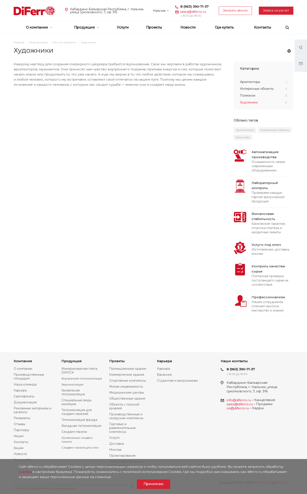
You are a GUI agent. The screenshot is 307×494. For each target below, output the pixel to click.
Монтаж (115, 450)
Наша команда (25, 384)
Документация (25, 402)
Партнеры (21, 430)
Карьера (20, 390)
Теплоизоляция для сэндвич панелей (76, 412)
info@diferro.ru (239, 400)
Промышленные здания (127, 369)
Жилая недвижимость (126, 386)
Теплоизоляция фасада (79, 420)
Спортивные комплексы (127, 380)
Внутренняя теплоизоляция (81, 378)
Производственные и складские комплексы (126, 416)
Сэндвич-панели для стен (79, 447)
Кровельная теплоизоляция (73, 392)
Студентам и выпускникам (177, 380)
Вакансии (164, 375)
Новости (188, 27)
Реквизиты (22, 418)
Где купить (224, 27)
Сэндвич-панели (74, 432)
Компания (23, 361)
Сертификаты (24, 396)
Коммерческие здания (126, 375)
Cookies (25, 472)
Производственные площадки (29, 376)
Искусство (243, 137)
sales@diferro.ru (193, 12)
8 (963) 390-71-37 (194, 6)
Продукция (86, 27)
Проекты (154, 27)
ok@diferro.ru (238, 408)
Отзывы (19, 424)
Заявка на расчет (276, 10)
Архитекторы (245, 130)
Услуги (123, 27)
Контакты (262, 27)
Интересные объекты (274, 130)
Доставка (116, 444)
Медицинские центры (126, 392)
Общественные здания (127, 398)
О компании (39, 27)
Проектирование (122, 456)
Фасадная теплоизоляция (81, 426)
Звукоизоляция (72, 384)
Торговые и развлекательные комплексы (122, 428)
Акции (18, 436)
